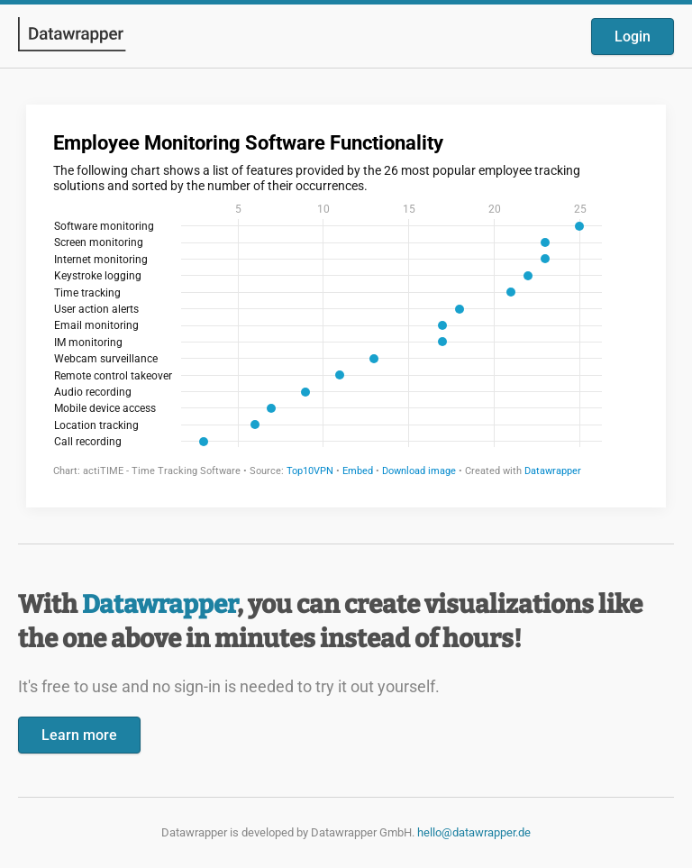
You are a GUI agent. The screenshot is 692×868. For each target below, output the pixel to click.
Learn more (79, 735)
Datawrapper (159, 604)
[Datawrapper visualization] (346, 304)
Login (633, 36)
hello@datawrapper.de (474, 832)
